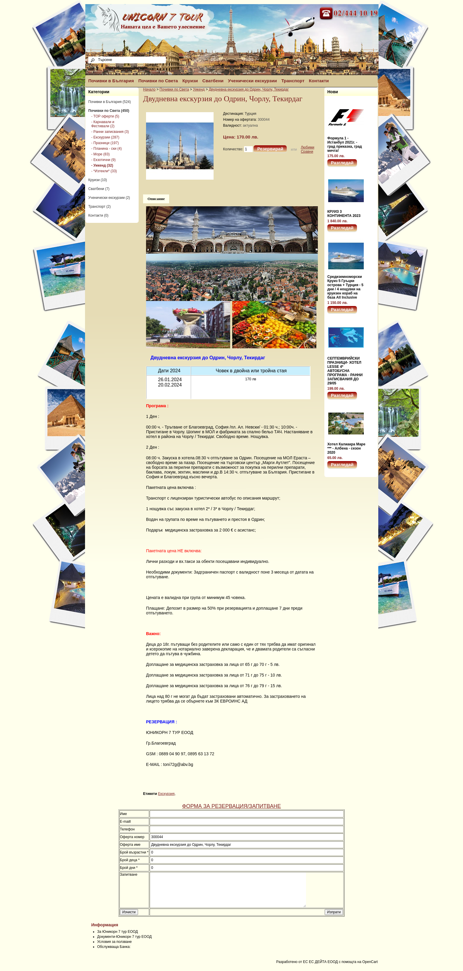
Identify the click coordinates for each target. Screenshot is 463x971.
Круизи (190, 80)
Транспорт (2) (99, 206)
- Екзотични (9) (103, 160)
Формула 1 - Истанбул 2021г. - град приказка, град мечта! (344, 144)
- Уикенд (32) (102, 165)
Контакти (319, 80)
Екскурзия (166, 794)
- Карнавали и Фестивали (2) (103, 124)
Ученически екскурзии (252, 80)
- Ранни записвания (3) (110, 132)
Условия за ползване (114, 949)
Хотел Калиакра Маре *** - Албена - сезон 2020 (346, 448)
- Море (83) (100, 154)
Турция (250, 114)
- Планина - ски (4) (106, 148)
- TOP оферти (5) (105, 116)
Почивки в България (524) (109, 102)
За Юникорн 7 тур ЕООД (117, 939)
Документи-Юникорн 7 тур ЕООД (124, 944)
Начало (149, 89)
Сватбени (212, 80)
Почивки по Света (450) (108, 111)
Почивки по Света (158, 80)
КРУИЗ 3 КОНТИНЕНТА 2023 (344, 214)
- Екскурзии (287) (105, 137)
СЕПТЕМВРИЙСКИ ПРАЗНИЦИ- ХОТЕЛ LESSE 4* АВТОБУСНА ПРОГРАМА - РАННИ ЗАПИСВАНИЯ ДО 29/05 (345, 370)
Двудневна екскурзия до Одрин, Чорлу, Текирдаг (249, 89)
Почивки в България (111, 80)
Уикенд (199, 89)
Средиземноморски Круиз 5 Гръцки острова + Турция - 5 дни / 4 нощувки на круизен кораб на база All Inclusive (345, 287)
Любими (307, 147)
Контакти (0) (98, 215)
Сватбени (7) (99, 189)
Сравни (307, 151)
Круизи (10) (97, 180)
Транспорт (293, 80)
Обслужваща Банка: (114, 954)
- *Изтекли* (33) (104, 171)
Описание (156, 199)
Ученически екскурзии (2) (109, 198)
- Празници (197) (105, 143)
